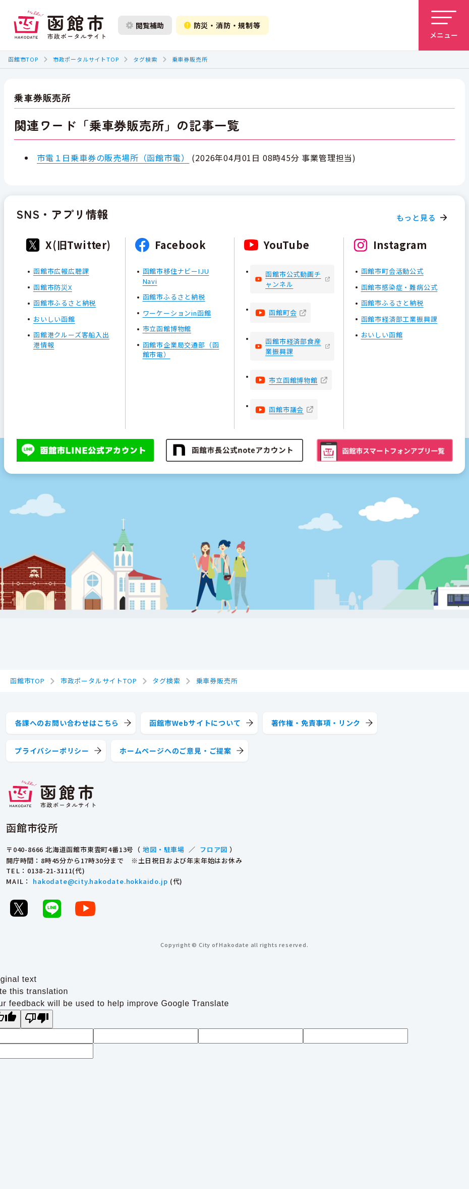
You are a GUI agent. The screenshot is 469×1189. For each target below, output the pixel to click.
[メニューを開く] (444, 25)
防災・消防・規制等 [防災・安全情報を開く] (222, 25)
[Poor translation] (37, 1019)
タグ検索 (145, 59)
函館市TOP (23, 59)
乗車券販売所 (190, 59)
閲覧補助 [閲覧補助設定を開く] (145, 25)
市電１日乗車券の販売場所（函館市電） (113, 158)
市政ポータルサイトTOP (86, 59)
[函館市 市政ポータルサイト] (59, 25)
